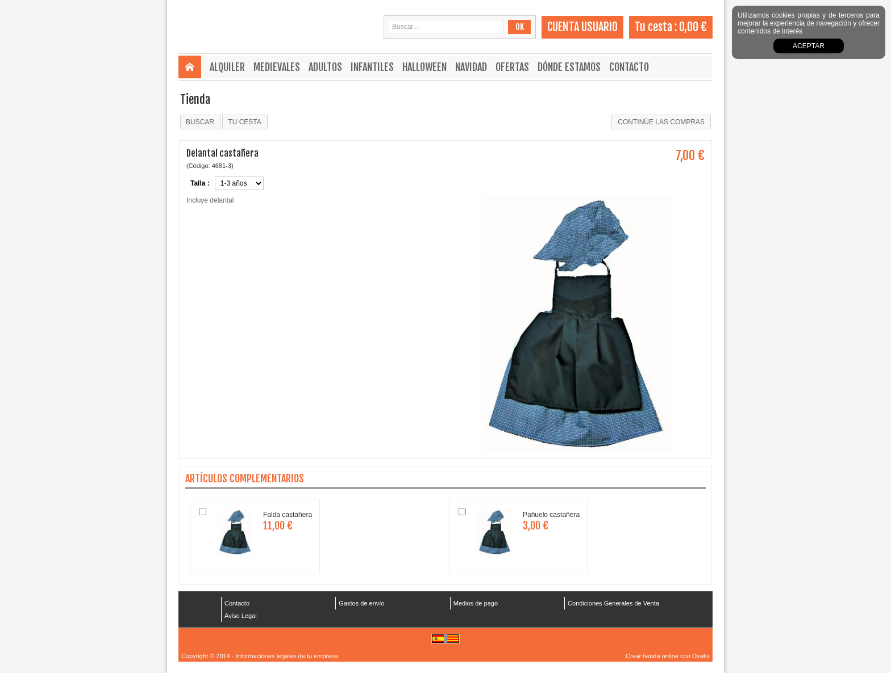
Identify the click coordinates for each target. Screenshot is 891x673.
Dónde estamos (569, 67)
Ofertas (512, 67)
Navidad (471, 67)
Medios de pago (475, 603)
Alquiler (227, 67)
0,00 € (693, 27)
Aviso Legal (240, 615)
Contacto (629, 67)
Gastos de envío (361, 603)
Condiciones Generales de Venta (613, 603)
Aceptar (809, 46)
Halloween (424, 67)
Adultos (325, 67)
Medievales (276, 67)
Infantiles (372, 67)
